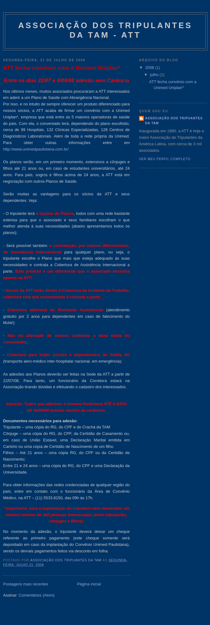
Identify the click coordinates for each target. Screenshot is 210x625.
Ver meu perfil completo (165, 159)
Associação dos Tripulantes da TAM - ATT (105, 30)
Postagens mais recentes (25, 584)
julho (155, 74)
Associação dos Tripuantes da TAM (174, 121)
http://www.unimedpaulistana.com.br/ (36, 149)
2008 (150, 67)
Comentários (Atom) (37, 595)
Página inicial (89, 584)
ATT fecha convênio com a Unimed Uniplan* (61, 68)
